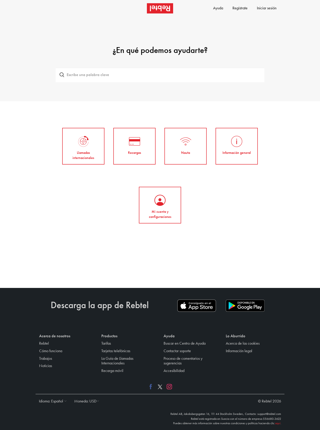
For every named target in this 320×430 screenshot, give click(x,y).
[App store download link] (196, 306)
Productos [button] (109, 336)
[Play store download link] (245, 306)
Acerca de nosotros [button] (54, 336)
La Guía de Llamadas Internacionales (117, 361)
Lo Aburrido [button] (235, 336)
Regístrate (240, 8)
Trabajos (45, 359)
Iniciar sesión (266, 8)
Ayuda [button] (169, 336)
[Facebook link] (152, 386)
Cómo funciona (50, 351)
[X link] (160, 386)
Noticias (45, 366)
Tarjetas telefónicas (115, 351)
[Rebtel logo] (160, 8)
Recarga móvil (112, 371)
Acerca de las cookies (243, 344)
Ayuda (218, 8)
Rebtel (44, 344)
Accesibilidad (174, 371)
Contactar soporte (177, 351)
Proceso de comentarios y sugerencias (183, 361)
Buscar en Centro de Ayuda (185, 344)
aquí (277, 423)
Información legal (239, 351)
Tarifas (106, 344)
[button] (51, 401)
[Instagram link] (168, 386)
